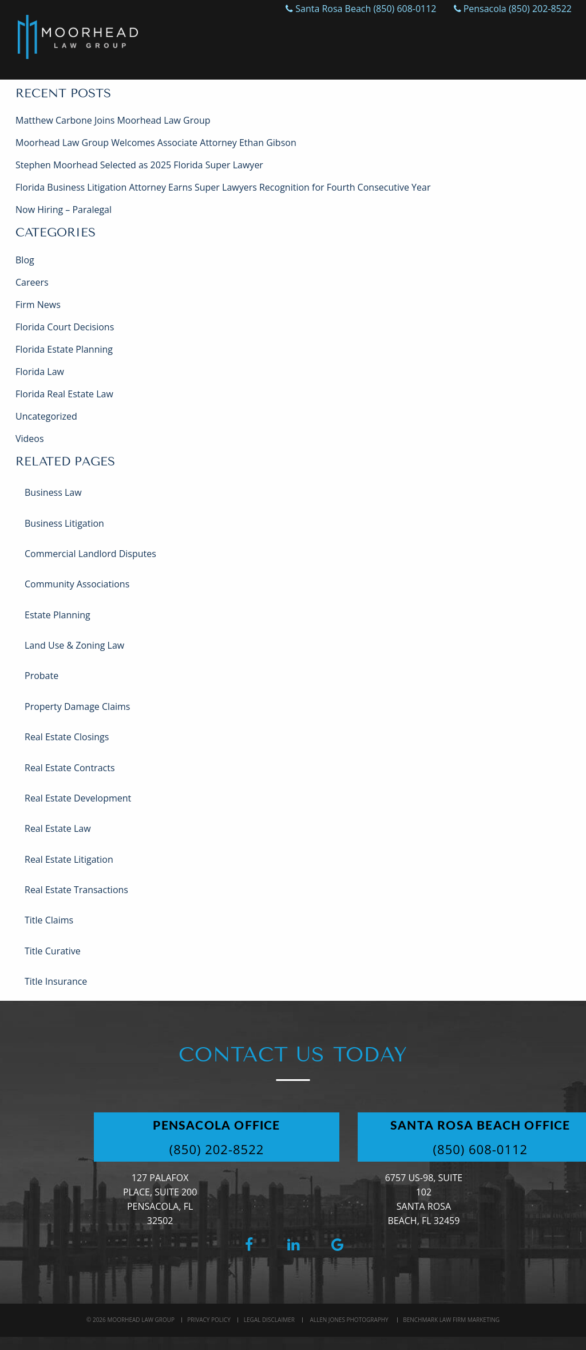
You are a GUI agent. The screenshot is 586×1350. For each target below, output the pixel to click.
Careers (32, 282)
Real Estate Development (78, 798)
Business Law (53, 492)
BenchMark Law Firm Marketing (451, 1320)
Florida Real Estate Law (64, 394)
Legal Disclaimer (269, 1320)
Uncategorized (46, 416)
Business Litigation (64, 523)
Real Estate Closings (67, 737)
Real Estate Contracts (70, 767)
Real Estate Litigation (69, 859)
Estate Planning (57, 615)
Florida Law (39, 371)
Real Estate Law (58, 828)
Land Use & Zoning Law (74, 645)
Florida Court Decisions (64, 327)
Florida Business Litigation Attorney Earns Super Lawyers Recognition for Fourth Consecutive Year (222, 187)
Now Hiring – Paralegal (63, 209)
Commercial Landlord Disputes (90, 553)
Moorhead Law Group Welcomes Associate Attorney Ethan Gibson (155, 142)
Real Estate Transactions (76, 889)
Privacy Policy (208, 1320)
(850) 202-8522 (218, 1149)
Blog (24, 260)
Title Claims (49, 920)
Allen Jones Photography (349, 1320)
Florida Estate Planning (64, 349)
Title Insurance (56, 981)
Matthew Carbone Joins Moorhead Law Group (112, 120)
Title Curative (53, 951)
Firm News (38, 304)
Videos (29, 438)
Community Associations (77, 584)
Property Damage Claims (77, 706)
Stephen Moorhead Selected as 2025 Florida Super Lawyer (139, 165)
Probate (41, 675)
